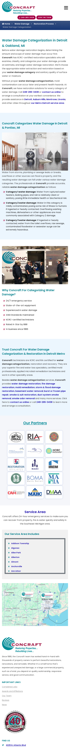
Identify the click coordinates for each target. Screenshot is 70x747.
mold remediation (25, 387)
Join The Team (44, 17)
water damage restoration (26, 383)
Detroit (28, 99)
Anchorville (16, 566)
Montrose (51, 99)
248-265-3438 (26, 17)
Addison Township (20, 543)
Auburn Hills (39, 99)
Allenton (15, 557)
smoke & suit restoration (23, 394)
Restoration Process (44, 23)
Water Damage (22, 23)
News (4, 704)
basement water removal (29, 391)
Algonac (15, 548)
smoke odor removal (23, 398)
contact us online (51, 92)
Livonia (61, 99)
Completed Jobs (9, 686)
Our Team (6, 695)
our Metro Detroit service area (47, 103)
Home (6, 23)
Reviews (5, 700)
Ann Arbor (16, 571)
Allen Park (16, 552)
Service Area (35, 512)
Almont (14, 562)
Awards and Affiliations (12, 691)
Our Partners (35, 423)
